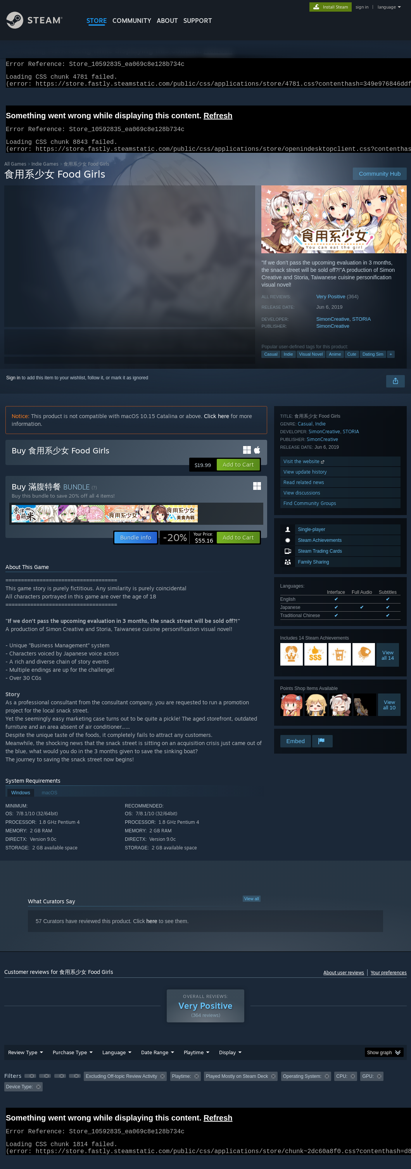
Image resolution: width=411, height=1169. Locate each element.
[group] (205, 1091)
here (152, 930)
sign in (362, 7)
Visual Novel (311, 363)
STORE (96, 20)
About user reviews (343, 982)
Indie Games (45, 173)
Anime (335, 363)
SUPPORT (197, 20)
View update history (305, 692)
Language (114, 1061)
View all (251, 908)
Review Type (22, 1061)
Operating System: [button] (302, 1085)
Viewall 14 (388, 552)
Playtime (194, 1061)
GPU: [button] (367, 1085)
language (387, 7)
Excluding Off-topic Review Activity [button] (121, 1085)
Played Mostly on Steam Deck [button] (237, 1085)
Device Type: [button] (19, 1096)
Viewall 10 (389, 602)
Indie (288, 363)
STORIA (361, 328)
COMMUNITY (131, 20)
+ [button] (391, 363)
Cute (351, 363)
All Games (15, 173)
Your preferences (389, 982)
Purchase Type (70, 1061)
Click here (216, 425)
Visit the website (304, 681)
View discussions (301, 713)
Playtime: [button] (181, 1085)
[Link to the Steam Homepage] (40, 26)
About (167, 20)
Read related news (303, 702)
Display (227, 1061)
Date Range (154, 1061)
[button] (238, 474)
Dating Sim (373, 363)
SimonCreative (332, 328)
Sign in (13, 387)
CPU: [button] (341, 1085)
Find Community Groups (309, 723)
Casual (270, 363)
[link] (188, 547)
